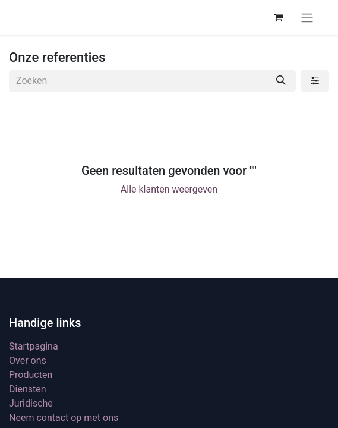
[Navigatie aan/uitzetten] (307, 17)
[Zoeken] (281, 81)
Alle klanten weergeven (169, 189)
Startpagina (33, 346)
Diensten (27, 389)
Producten (30, 374)
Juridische (31, 403)
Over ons (27, 360)
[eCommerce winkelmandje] (278, 17)
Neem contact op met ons (63, 417)
